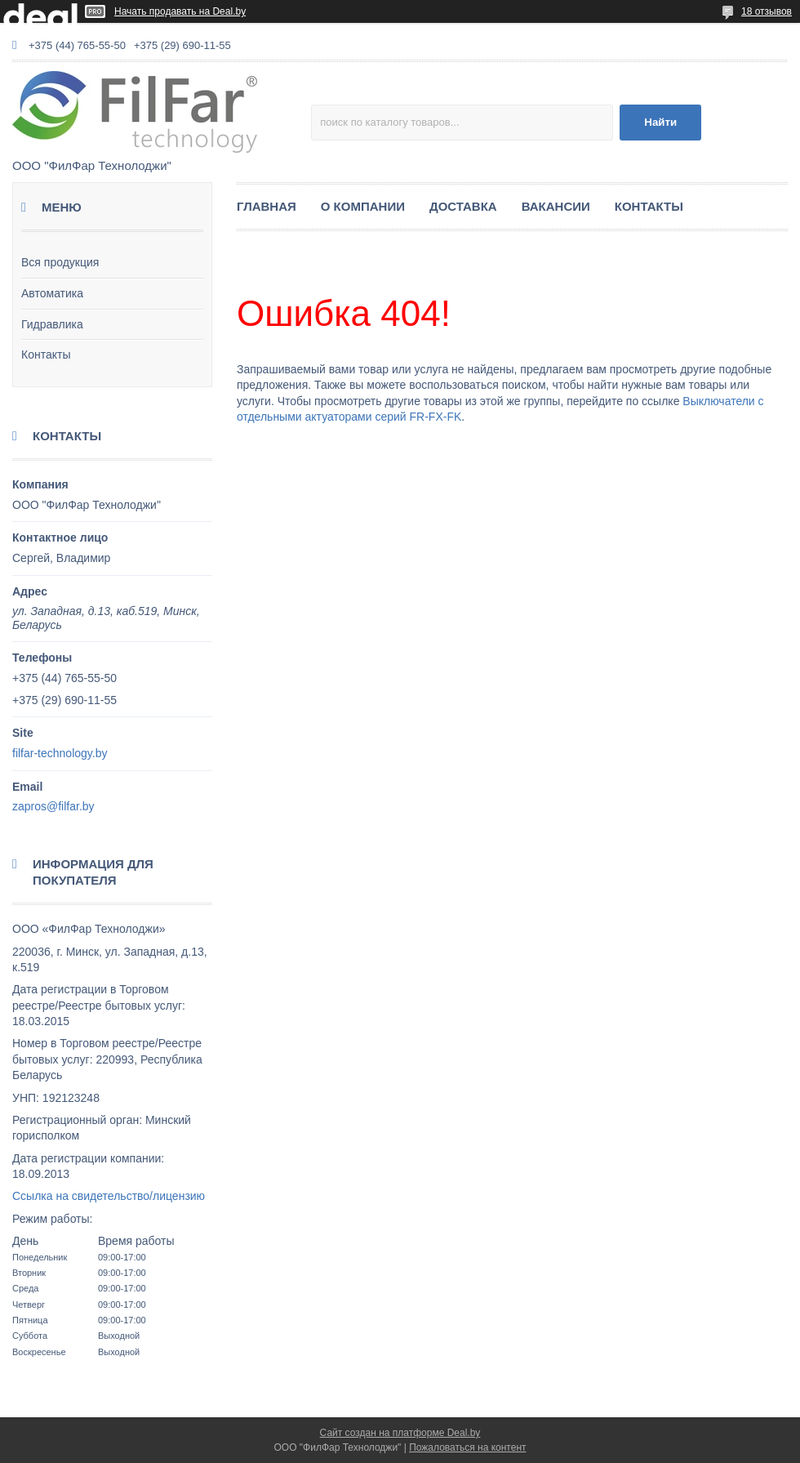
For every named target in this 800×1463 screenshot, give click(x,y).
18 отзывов (766, 11)
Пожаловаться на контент (467, 1447)
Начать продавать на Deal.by (180, 11)
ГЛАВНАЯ (266, 206)
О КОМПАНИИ (363, 206)
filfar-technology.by (59, 753)
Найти (660, 122)
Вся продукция (60, 262)
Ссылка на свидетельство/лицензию (108, 1195)
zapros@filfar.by (53, 806)
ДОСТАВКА (463, 206)
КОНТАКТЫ (649, 206)
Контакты (45, 354)
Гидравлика (52, 324)
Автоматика (52, 293)
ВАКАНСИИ (556, 206)
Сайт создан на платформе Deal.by (400, 1432)
